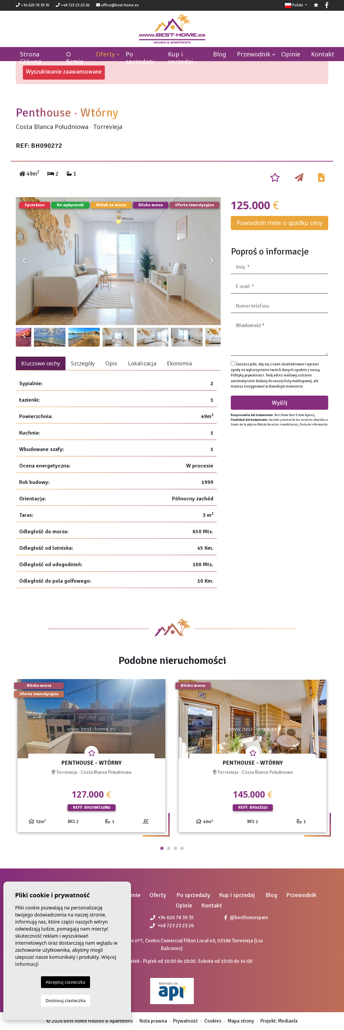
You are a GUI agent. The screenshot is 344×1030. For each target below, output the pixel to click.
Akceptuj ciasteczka (65, 982)
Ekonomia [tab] (179, 363)
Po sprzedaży (140, 57)
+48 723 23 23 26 (72, 5)
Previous (24, 261)
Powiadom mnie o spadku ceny (279, 223)
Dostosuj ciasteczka (66, 1000)
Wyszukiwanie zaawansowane (64, 71)
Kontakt (322, 54)
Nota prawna (153, 1021)
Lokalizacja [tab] (142, 363)
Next (212, 261)
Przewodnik (253, 54)
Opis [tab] (111, 363)
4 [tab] (182, 848)
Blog (219, 54)
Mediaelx (288, 1021)
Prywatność (185, 1021)
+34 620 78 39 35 (32, 5)
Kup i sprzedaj (180, 57)
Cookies (212, 1021)
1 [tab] (162, 848)
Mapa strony (240, 1021)
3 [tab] (175, 848)
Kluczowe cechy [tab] (40, 363)
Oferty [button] (105, 54)
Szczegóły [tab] (83, 363)
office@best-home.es (120, 5)
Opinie (290, 54)
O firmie (74, 57)
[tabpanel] (91, 758)
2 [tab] (168, 848)
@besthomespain (246, 917)
